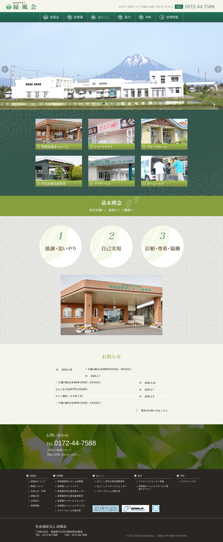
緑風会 (54, 17)
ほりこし (104, 17)
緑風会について (38, 481)
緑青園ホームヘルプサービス (71, 505)
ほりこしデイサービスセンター (112, 486)
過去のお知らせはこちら (152, 410)
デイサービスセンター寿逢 (151, 481)
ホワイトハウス (188, 481)
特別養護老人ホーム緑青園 (70, 481)
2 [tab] (111, 103)
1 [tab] (104, 103)
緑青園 (78, 17)
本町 (148, 17)
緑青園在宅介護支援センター (71, 491)
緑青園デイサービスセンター (71, 501)
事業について (37, 486)
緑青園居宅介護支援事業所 (70, 496)
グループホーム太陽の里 (108, 491)
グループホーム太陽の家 (69, 510)
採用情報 (172, 17)
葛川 (128, 17)
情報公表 (35, 496)
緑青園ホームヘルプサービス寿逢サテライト (153, 487)
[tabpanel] (111, 66)
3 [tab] (119, 103)
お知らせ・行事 (38, 491)
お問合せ (35, 501)
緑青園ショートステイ (68, 486)
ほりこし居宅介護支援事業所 (111, 481)
